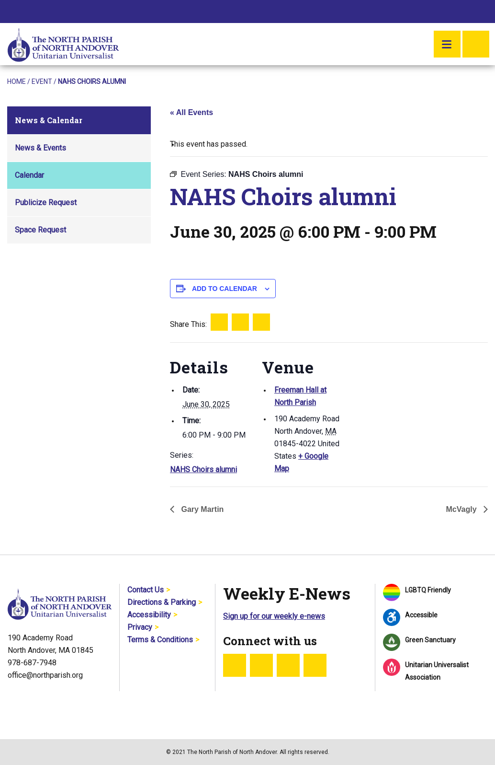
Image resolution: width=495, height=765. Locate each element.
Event (42, 81)
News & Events (40, 147)
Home (16, 81)
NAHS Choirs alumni (203, 469)
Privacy (139, 627)
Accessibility (149, 614)
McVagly (462, 509)
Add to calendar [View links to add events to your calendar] (224, 288)
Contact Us (145, 589)
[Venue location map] (404, 408)
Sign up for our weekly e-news (274, 616)
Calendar (29, 175)
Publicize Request (46, 202)
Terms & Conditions (160, 639)
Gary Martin (201, 509)
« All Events (191, 112)
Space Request (40, 229)
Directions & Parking (161, 602)
